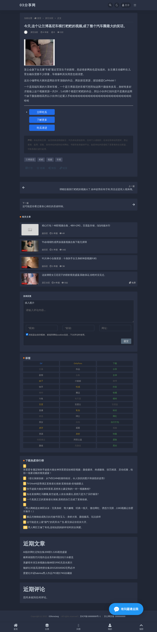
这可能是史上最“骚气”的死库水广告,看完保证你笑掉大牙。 (58, 522)
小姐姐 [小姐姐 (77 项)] (78, 381)
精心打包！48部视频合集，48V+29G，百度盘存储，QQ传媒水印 (76, 225)
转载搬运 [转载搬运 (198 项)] (41, 439)
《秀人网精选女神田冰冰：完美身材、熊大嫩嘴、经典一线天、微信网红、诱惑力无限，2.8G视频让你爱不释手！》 (78, 510)
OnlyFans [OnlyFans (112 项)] (78, 363)
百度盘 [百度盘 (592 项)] (115, 404)
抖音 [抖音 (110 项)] (115, 387)
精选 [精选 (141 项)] (41, 416)
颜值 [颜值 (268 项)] (41, 445)
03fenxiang (54, 616)
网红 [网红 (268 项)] (115, 416)
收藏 (41, 167)
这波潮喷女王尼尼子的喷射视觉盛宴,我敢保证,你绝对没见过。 (74, 274)
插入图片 (29, 302)
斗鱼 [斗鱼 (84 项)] (41, 398)
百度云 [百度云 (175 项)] (78, 404)
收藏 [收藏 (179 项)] (115, 392)
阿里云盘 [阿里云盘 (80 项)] (78, 439)
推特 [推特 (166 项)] (41, 392)
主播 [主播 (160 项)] (41, 369)
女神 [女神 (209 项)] (115, 375)
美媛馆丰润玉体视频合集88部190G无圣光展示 (47, 562)
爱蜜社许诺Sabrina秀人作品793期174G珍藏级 (47, 573)
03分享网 (28, 5)
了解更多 (42, 119)
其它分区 (49, 18)
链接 (64, 167)
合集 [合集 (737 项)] (78, 375)
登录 (126, 5)
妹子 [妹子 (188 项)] (41, 381)
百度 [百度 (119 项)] (41, 404)
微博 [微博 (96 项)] (115, 381)
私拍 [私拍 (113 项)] (78, 410)
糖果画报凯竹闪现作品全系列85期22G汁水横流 (48, 557)
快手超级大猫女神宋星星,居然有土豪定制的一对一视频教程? (59, 488)
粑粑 (41, 159)
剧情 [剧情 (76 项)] (41, 375)
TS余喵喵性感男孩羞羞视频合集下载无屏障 (64, 242)
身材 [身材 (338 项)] (78, 434)
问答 (78, 627)
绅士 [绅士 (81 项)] (78, 416)
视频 (50, 159)
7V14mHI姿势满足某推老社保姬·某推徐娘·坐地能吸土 (55, 483)
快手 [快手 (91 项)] (41, 387)
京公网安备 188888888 (114, 616)
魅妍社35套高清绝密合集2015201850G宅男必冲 (49, 567)
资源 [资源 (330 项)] (41, 434)
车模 (59, 159)
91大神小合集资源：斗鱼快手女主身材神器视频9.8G (69, 258)
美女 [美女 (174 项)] (41, 422)
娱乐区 (45, 233)
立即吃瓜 (42, 112)
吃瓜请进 (42, 127)
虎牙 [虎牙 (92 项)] (41, 428)
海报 (52, 167)
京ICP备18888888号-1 (90, 616)
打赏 (29, 167)
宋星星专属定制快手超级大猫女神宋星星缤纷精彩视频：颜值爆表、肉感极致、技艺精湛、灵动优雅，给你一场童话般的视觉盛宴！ (78, 471)
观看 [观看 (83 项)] (78, 428)
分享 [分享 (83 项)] (115, 369)
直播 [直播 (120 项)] (41, 410)
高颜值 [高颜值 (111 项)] (78, 445)
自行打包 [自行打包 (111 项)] (115, 422)
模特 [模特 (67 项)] (115, 398)
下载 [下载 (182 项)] (115, 363)
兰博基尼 (30, 159)
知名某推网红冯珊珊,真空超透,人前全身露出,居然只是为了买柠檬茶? (63, 494)
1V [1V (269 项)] (41, 363)
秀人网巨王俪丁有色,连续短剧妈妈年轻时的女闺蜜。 (55, 527)
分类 (47, 627)
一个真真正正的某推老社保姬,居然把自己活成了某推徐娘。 (58, 499)
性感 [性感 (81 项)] (78, 387)
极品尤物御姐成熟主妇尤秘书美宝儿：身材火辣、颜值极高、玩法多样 (64, 516)
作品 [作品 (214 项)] (78, 369)
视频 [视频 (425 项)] (115, 428)
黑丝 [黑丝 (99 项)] (115, 445)
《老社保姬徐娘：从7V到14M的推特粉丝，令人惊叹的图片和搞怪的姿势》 (66, 478)
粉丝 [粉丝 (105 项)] (115, 410)
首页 (39, 18)
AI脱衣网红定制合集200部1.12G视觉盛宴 (45, 551)
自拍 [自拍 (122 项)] (78, 422)
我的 (110, 627)
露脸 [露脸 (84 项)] (115, 439)
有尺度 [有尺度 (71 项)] (78, 398)
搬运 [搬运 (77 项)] (78, 392)
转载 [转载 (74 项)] (115, 434)
